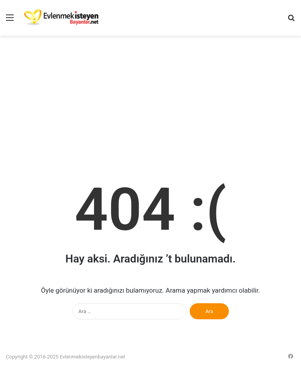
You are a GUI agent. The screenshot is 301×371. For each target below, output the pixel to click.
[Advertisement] (150, 102)
